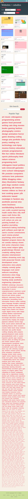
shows (21, 242)
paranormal (18, 393)
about (4, 303)
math (9, 215)
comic (22, 185)
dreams (7, 341)
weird (17, 270)
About (4, 495)
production (5, 395)
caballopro (3, 100)
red (8, 484)
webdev (13, 409)
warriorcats (4, 420)
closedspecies (9, 438)
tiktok (12, 428)
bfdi (15, 389)
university (20, 450)
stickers (7, 415)
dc (21, 428)
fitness (21, 309)
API (16, 495)
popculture (22, 376)
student (8, 403)
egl (14, 442)
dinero (24, 101)
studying (7, 392)
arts (16, 220)
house (19, 464)
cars (3, 210)
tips (21, 481)
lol (9, 372)
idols (14, 464)
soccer (13, 289)
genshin (11, 338)
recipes (4, 387)
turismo (3, 435)
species (8, 451)
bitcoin (3, 408)
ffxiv (7, 381)
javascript (10, 260)
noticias (9, 457)
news (4, 205)
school (10, 171)
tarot (7, 358)
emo (20, 202)
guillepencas (17, 75)
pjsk (9, 389)
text (13, 438)
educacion (19, 285)
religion (15, 247)
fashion (19, 128)
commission (12, 475)
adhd (15, 477)
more (20, 481)
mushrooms (3, 484)
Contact (15, 496)
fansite (13, 372)
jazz (19, 415)
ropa (22, 434)
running (9, 396)
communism (13, 392)
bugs (21, 321)
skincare (3, 432)
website (19, 217)
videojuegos (19, 171)
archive (19, 237)
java (24, 413)
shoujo (20, 482)
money (13, 311)
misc (8, 404)
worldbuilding (8, 207)
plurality (17, 419)
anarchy (12, 450)
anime (17, 120)
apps (15, 338)
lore (17, 309)
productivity (9, 482)
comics (17, 131)
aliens (3, 348)
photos (13, 295)
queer (16, 193)
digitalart (5, 240)
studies (12, 483)
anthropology (17, 452)
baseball (19, 417)
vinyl (11, 473)
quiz (9, 475)
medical (19, 427)
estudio (16, 451)
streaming (12, 257)
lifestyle (17, 250)
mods (18, 450)
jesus (21, 416)
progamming (22, 385)
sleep (17, 328)
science (11, 159)
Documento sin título (18, 37)
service (8, 440)
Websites (6, 5)
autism (13, 324)
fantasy (20, 182)
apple (7, 465)
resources (8, 377)
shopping (5, 305)
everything (13, 272)
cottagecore (5, 483)
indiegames (5, 390)
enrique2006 (3, 88)
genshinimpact (4, 451)
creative (13, 309)
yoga (22, 417)
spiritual (10, 476)
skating (11, 430)
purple (19, 449)
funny (4, 247)
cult (22, 474)
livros (21, 448)
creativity (5, 252)
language (9, 303)
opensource (22, 433)
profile (14, 330)
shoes (9, 428)
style (3, 389)
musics (20, 476)
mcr (8, 419)
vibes (22, 484)
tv (12, 199)
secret (18, 482)
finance (10, 326)
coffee (17, 301)
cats (11, 125)
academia (3, 442)
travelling (21, 403)
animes (22, 359)
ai (24, 190)
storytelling (14, 299)
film (3, 154)
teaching (12, 367)
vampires (20, 338)
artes (11, 449)
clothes (5, 257)
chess (21, 370)
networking (6, 447)
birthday (12, 376)
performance (12, 460)
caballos (2, 26)
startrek (8, 460)
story (14, 265)
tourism (16, 439)
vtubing (8, 476)
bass (17, 477)
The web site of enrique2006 (6, 86)
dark (6, 389)
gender (22, 483)
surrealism (10, 434)
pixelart (16, 235)
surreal (7, 442)
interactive (18, 367)
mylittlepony (8, 473)
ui (23, 483)
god (23, 404)
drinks (2, 482)
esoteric (3, 458)
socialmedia (5, 393)
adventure (16, 365)
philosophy (13, 156)
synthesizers (6, 466)
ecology (3, 434)
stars (7, 387)
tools (14, 415)
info (18, 315)
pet (16, 482)
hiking (8, 365)
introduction (8, 384)
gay (12, 277)
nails (15, 457)
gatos (16, 345)
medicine (4, 361)
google (18, 457)
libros (12, 389)
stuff (23, 213)
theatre (19, 330)
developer (21, 347)
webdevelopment (7, 343)
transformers (13, 413)
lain (10, 330)
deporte (18, 400)
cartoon (19, 354)
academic (14, 447)
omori (19, 395)
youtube (9, 173)
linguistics (5, 338)
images (16, 412)
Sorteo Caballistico (18, 86)
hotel (2, 477)
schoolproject (4, 457)
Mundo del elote (17, 24)
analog (6, 449)
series (8, 245)
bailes (3, 51)
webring (23, 477)
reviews (5, 285)
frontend (3, 467)
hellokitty (20, 390)
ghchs (23, 339)
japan (16, 305)
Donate (8, 495)
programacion (16, 151)
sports (5, 156)
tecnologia (5, 317)
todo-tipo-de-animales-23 (5, 75)
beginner (14, 483)
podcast (18, 387)
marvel (14, 359)
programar (13, 421)
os (5, 465)
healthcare (13, 441)
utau (11, 398)
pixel (16, 376)
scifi (3, 220)
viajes (9, 465)
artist (14, 237)
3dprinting (7, 441)
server (13, 449)
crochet (11, 232)
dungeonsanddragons (17, 485)
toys (7, 348)
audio (3, 384)
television (5, 330)
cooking (9, 193)
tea (20, 419)
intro (18, 359)
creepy (16, 415)
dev (11, 408)
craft (3, 406)
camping (10, 459)
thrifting (21, 447)
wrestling (14, 396)
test (3, 193)
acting (14, 416)
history (12, 148)
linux (21, 190)
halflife (8, 475)
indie (4, 260)
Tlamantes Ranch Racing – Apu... (20, 99)
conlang (13, 455)
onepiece (9, 455)
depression (20, 439)
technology (7, 145)
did (13, 442)
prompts (12, 468)
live (7, 457)
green (22, 432)
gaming (11, 128)
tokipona (9, 481)
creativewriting (20, 477)
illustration (12, 182)
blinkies (10, 313)
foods (23, 396)
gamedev (19, 168)
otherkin (3, 428)
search (11, 433)
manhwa (3, 423)
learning (22, 210)
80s (7, 411)
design (5, 134)
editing (12, 252)
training (15, 465)
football (12, 222)
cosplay (18, 307)
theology (6, 458)
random (15, 185)
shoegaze (24, 467)
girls (11, 403)
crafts (8, 210)
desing (15, 468)
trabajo (11, 481)
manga (5, 139)
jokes (4, 477)
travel (15, 165)
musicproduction (14, 466)
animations (9, 352)
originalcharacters (8, 291)
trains (6, 417)
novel (3, 417)
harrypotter (12, 456)
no (8, 370)
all (12, 339)
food (11, 122)
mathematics (19, 363)
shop (22, 297)
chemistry (8, 416)
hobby (4, 374)
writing (5, 125)
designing (4, 411)
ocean (10, 381)
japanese (5, 321)
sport (4, 235)
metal (9, 247)
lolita (10, 400)
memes (5, 190)
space (4, 215)
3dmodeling (19, 411)
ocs (17, 142)
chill (19, 444)
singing (13, 319)
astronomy (20, 317)
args (20, 420)
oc (17, 190)
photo (9, 339)
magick (5, 473)
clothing (22, 301)
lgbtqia (3, 433)
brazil (11, 443)
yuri (23, 377)
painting (5, 222)
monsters (22, 424)
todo (7, 481)
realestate (20, 409)
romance (13, 350)
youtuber (19, 467)
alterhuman (17, 448)
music (7, 117)
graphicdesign (7, 250)
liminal (22, 464)
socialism (17, 432)
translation (13, 419)
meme (22, 343)
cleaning (7, 439)
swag (3, 392)
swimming (6, 435)
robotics (11, 393)
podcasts (18, 426)
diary (4, 182)
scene (15, 262)
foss (10, 451)
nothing (4, 313)
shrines (3, 466)
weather (8, 430)
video (18, 179)
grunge (9, 406)
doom (24, 411)
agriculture (4, 481)
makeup (14, 242)
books (5, 128)
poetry (5, 142)
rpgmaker (16, 449)
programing (7, 162)
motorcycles (9, 483)
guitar (18, 267)
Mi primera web (3, 49)
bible (3, 438)
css (17, 222)
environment (4, 413)
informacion (13, 448)
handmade (10, 466)
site (18, 319)
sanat (17, 474)
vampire (23, 460)
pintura (8, 51)
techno (15, 428)
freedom (17, 434)
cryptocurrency (4, 448)
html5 (23, 307)
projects (20, 332)
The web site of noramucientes (6, 62)
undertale (22, 303)
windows (7, 350)
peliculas (16, 385)
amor (3, 401)
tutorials (22, 449)
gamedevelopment (8, 334)
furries (17, 321)
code (23, 260)
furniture (19, 440)
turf (21, 76)
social (23, 291)
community (6, 277)
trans (22, 245)
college (18, 413)
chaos (23, 466)
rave (7, 485)
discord (4, 295)
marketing (21, 227)
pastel (8, 420)
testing (9, 307)
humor (4, 365)
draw (7, 431)
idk (13, 188)
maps (8, 433)
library (3, 447)
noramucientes (3, 63)
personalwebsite (7, 336)
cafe (12, 416)
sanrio (4, 232)
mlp (14, 307)
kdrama (13, 439)
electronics (6, 275)
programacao (4, 450)
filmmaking (16, 403)
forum (16, 427)
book (8, 309)
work (14, 336)
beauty (4, 287)
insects (11, 431)
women (15, 443)
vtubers (6, 412)
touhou (9, 356)
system (21, 336)
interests (4, 339)
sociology (10, 442)
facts (13, 473)
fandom (16, 199)
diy (23, 240)
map (13, 482)
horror (21, 134)
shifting (9, 474)
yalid (16, 38)
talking (18, 459)
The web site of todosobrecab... (20, 49)
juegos (22, 319)
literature (20, 154)
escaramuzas (22, 39)
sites (18, 451)
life (3, 173)
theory (19, 458)
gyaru (20, 368)
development (7, 262)
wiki (10, 348)
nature (5, 159)
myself (3, 381)
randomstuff (12, 485)
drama (6, 432)
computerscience (13, 417)
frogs (5, 444)
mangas (21, 452)
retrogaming (4, 421)
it (10, 289)
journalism (15, 368)
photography (7, 131)
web (4, 168)
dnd (3, 245)
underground (14, 481)
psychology (6, 237)
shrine (18, 392)
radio (18, 311)
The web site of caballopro (5, 99)
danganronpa (9, 385)
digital (9, 311)
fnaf (8, 287)
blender (23, 382)
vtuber (15, 293)
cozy (13, 427)
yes (2, 424)
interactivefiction (15, 467)
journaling (14, 225)
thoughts (16, 303)
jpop (9, 411)
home (9, 379)
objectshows (14, 374)
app (3, 350)
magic (4, 309)
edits (4, 482)
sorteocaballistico (17, 88)
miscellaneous (23, 476)
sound (11, 435)
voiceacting (17, 468)
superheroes (13, 458)
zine (7, 374)
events (21, 334)
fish (20, 339)
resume (4, 328)
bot (2, 455)
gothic (11, 358)
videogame (7, 165)
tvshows (22, 328)
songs (7, 408)
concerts (18, 466)
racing (10, 441)
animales (21, 435)
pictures (10, 395)
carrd (12, 345)
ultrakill (21, 466)
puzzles (14, 377)
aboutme (5, 255)
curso (16, 435)
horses (3, 426)
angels (14, 431)
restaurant (18, 433)
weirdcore (17, 291)
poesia (11, 474)
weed (18, 424)
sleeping (10, 332)
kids (2, 459)
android (15, 390)
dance (19, 240)
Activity (4, 7)
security (18, 361)
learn (13, 433)
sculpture (12, 444)
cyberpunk (16, 282)
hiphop (19, 382)
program (13, 240)
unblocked (18, 404)
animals (5, 151)
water (5, 452)
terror (21, 468)
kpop (19, 145)
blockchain (4, 443)
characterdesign (6, 368)
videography (20, 430)
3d (23, 230)
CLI (11, 495)
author (24, 439)
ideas (19, 435)
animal (20, 460)
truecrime (9, 427)
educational (8, 401)
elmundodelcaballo (18, 63)
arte (10, 139)
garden (21, 457)
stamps (16, 358)
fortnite (10, 354)
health (4, 213)
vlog (12, 426)
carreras (19, 76)
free (3, 345)
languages (6, 270)
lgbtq (21, 247)
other (15, 326)
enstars (13, 432)
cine (6, 406)
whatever (9, 424)
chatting (3, 441)
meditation (18, 465)
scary (8, 444)
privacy (17, 384)
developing (3, 476)
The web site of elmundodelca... (20, 62)
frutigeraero (22, 358)
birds (3, 324)
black (22, 475)
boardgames (5, 400)
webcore (5, 272)
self (2, 481)
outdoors (12, 411)
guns (18, 456)
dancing (23, 350)
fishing (17, 441)
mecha (3, 483)
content (10, 468)
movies (21, 125)
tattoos (16, 438)
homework (19, 443)
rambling (15, 473)
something (19, 474)
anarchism (22, 401)
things (3, 403)
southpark (11, 423)
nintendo (22, 305)
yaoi (3, 341)
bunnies (19, 396)
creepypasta (19, 372)
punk (16, 230)
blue (16, 411)
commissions (19, 232)
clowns (4, 409)
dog (18, 356)
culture (8, 220)
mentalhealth (5, 347)
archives (5, 459)
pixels (3, 352)
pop (12, 424)
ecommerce (20, 389)
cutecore (5, 217)
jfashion (4, 376)
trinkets (5, 438)
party (7, 468)
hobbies (11, 305)
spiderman (12, 465)
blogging (12, 179)
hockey (16, 440)
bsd (9, 431)
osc (23, 365)
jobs (21, 467)
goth (4, 230)
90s (19, 215)
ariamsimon (17, 26)
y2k (21, 193)
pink (4, 185)
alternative (12, 317)
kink (10, 477)
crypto (4, 311)
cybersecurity (6, 319)
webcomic (6, 196)
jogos (14, 387)
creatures (14, 474)
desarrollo (13, 477)
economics (21, 431)
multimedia (22, 421)
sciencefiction (10, 447)
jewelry (14, 400)
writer (21, 456)
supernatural (4, 427)
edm (2, 440)
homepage (10, 432)
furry (23, 139)
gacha (9, 450)
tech (15, 162)
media (10, 213)
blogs (18, 297)
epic (8, 417)
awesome (4, 396)
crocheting (11, 464)
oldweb (4, 293)
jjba (4, 455)
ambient (8, 448)
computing (21, 408)
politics (21, 165)
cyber (13, 420)
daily (6, 477)
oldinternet (6, 484)
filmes (10, 439)
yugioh (19, 483)
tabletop (15, 424)
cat (20, 220)
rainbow (6, 474)
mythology (19, 377)
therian (7, 423)
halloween (3, 439)
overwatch (20, 475)
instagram (3, 460)
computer (20, 287)
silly (19, 213)
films (15, 213)
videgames (22, 485)
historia (24, 427)
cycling (16, 455)
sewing (18, 277)
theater (8, 421)
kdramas (11, 467)
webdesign (12, 285)
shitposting (12, 440)
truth (7, 450)
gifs (8, 376)
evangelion (16, 464)
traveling (14, 381)
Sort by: (3, 9)
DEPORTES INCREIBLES (5, 74)
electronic (14, 401)
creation (23, 448)
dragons (11, 370)
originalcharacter (22, 465)
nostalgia (6, 199)
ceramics (21, 459)
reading (11, 142)
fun (7, 154)
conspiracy (19, 438)
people (19, 428)
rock (12, 270)
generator (17, 483)
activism (15, 395)
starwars (3, 415)
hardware (4, 430)
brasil (21, 413)
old (16, 409)
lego (11, 420)
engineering (6, 282)
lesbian (22, 400)
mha (6, 482)
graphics (5, 225)
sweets (18, 473)
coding (18, 137)
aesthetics (18, 280)
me (3, 242)
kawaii (14, 196)
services (18, 416)
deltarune (5, 297)
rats (12, 443)
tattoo (21, 458)
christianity (16, 398)
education (20, 148)
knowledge (17, 444)
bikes (13, 459)
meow (3, 379)
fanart (18, 252)
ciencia (20, 484)
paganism (3, 474)
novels (3, 382)
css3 (6, 456)
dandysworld (17, 484)
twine (10, 387)
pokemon (19, 176)
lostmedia (8, 464)
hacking (5, 280)
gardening (6, 188)
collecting (15, 348)
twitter (8, 459)
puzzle (12, 347)
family (3, 358)
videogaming (22, 441)
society (13, 451)
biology (4, 307)
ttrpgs (22, 311)
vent (18, 401)
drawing (11, 137)
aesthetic (6, 202)
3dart (16, 458)
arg (22, 199)
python (18, 341)
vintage (9, 293)
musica (5, 148)
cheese (15, 476)
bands (22, 443)
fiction (14, 215)
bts (21, 415)
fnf (21, 365)
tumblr (11, 415)
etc (13, 220)
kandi (14, 435)
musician (11, 484)
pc (2, 412)
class (23, 457)
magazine (21, 455)
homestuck (6, 227)
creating (6, 467)
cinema (9, 235)
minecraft (10, 168)
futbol (9, 328)
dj (15, 433)
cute (15, 145)
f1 (21, 427)
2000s (4, 179)
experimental (17, 313)
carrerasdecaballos (18, 100)
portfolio (16, 139)
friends (17, 260)
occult (8, 324)
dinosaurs (13, 412)
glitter (15, 482)
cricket (17, 431)
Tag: (2, 12)
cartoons (6, 176)
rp (9, 374)
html (21, 156)
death (21, 384)
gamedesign (5, 367)
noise (15, 382)
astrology (7, 345)
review (19, 455)
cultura (22, 440)
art (3, 117)
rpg (23, 257)
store (7, 409)
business (11, 205)
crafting (4, 332)
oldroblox (18, 481)
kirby (20, 434)
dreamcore (20, 381)
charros (17, 39)
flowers (12, 301)
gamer (14, 426)
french (5, 464)
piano (13, 384)
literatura (15, 430)
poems (18, 350)
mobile (22, 444)
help (9, 412)
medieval (3, 456)
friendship (20, 442)
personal (17, 122)
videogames (16, 117)
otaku (23, 458)
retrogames (21, 451)
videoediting (21, 423)
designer (23, 468)
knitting (16, 339)
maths (10, 409)
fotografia (4, 416)
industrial (3, 465)
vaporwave (12, 297)
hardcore (7, 443)
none (3, 398)
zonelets (21, 374)
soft (10, 448)
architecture (6, 299)
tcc (4, 424)
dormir (3, 64)
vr (17, 336)
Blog (14, 495)
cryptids (11, 452)
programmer (7, 426)
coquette (20, 348)
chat (9, 315)
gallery (17, 370)
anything (5, 326)
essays (13, 363)
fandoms (5, 315)
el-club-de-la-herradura (4, 38)
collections (14, 484)
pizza (9, 361)
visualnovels (16, 352)
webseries (12, 457)
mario (21, 406)
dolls (15, 332)
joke (5, 475)
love (12, 176)
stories (12, 217)
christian (24, 447)
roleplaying (5, 372)
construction (4, 419)
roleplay (5, 267)
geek (17, 475)
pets (9, 295)
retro (4, 171)
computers (18, 173)
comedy (12, 267)
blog (15, 125)
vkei (23, 379)
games (5, 122)
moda (10, 51)
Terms (12, 496)
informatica (5, 289)
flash (20, 412)
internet (18, 188)
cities (5, 485)
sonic (19, 257)
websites (11, 321)
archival (24, 481)
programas (16, 423)
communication (4, 468)
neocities (16, 456)
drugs (17, 442)
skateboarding (7, 359)
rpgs (22, 387)
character (8, 456)
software (9, 230)
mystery (4, 370)
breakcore (19, 379)
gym (24, 368)
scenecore (8, 382)
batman (8, 452)
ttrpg (18, 275)
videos (12, 190)
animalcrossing (22, 473)
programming (8, 120)
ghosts (14, 452)
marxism (15, 475)
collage (9, 413)
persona (17, 421)
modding (4, 363)
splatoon (12, 341)
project (18, 295)
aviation (3, 449)
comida (8, 242)
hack (5, 476)
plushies (10, 390)
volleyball (4, 404)
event (24, 416)
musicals (13, 379)
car (14, 393)
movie (20, 299)
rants (15, 459)
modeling (14, 434)
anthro (12, 476)
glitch (24, 451)
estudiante (3, 431)
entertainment (15, 255)
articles (3, 464)
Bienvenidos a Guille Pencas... (20, 74)
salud (6, 433)
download (3, 475)
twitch (3, 377)
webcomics (6, 265)
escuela (23, 419)
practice (15, 450)
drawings (4, 354)
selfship (9, 467)
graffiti (3, 452)
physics (14, 315)
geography (15, 408)
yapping (9, 458)
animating (17, 476)
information (5, 301)
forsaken (6, 455)
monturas (22, 101)
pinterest (7, 398)
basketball (13, 287)
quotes (9, 449)
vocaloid (14, 210)
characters (15, 245)
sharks (18, 406)
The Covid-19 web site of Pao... (6, 37)
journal (14, 202)
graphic (4, 385)
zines (13, 275)
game (4, 137)
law (6, 379)
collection (17, 420)
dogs (8, 185)
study (11, 280)
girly (20, 432)
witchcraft (19, 324)
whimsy (6, 434)
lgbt (19, 230)
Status (23, 495)
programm (9, 485)
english (4, 356)
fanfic (16, 347)
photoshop (8, 477)
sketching (18, 447)
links (9, 363)
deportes (14, 356)
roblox (12, 154)
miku (7, 428)
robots (14, 354)
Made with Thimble (4, 24)
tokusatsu (3, 485)
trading (22, 426)
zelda (2, 473)
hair (10, 444)
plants (18, 265)
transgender (15, 343)
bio (21, 356)
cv (19, 441)
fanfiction (19, 207)
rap (19, 345)
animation (13, 134)
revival (17, 460)
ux (23, 452)
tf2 (12, 382)
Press (19, 495)
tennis (3, 444)
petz (22, 438)
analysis (5, 440)
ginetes (19, 101)
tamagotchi (23, 482)
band (13, 328)
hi (9, 435)
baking (14, 227)
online (13, 361)
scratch (14, 406)
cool (22, 250)
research (20, 326)
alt (10, 419)
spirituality (20, 293)
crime (15, 460)
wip (24, 324)
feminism (12, 404)
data (12, 365)
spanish (23, 395)
